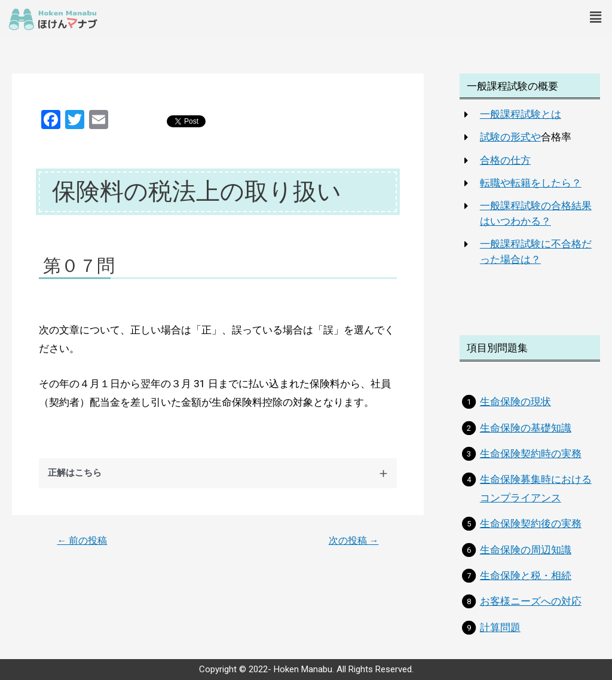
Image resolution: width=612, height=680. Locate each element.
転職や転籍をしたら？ (531, 183)
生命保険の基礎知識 (525, 428)
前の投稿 (82, 541)
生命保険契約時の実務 (531, 454)
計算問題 (500, 627)
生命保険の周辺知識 (525, 550)
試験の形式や (510, 137)
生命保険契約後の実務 (531, 523)
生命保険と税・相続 (525, 575)
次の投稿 (353, 541)
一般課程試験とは (520, 114)
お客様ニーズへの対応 (531, 601)
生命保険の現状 (515, 402)
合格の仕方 (505, 160)
